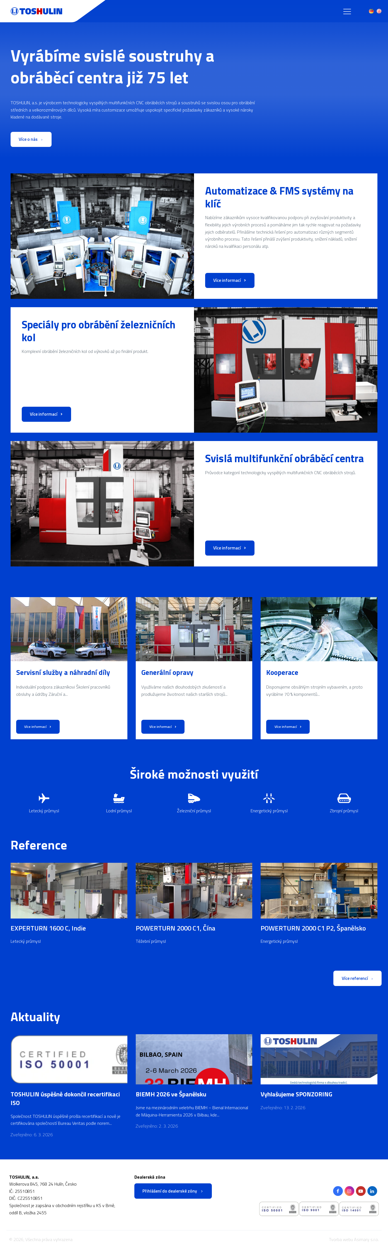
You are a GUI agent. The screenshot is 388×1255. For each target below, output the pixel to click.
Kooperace (282, 672)
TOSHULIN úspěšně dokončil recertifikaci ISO (65, 1099)
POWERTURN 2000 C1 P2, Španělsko (313, 928)
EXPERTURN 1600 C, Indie (48, 928)
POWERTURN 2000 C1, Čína (175, 928)
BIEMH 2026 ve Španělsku (171, 1095)
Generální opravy (167, 672)
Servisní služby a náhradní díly (63, 672)
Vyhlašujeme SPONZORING (296, 1095)
